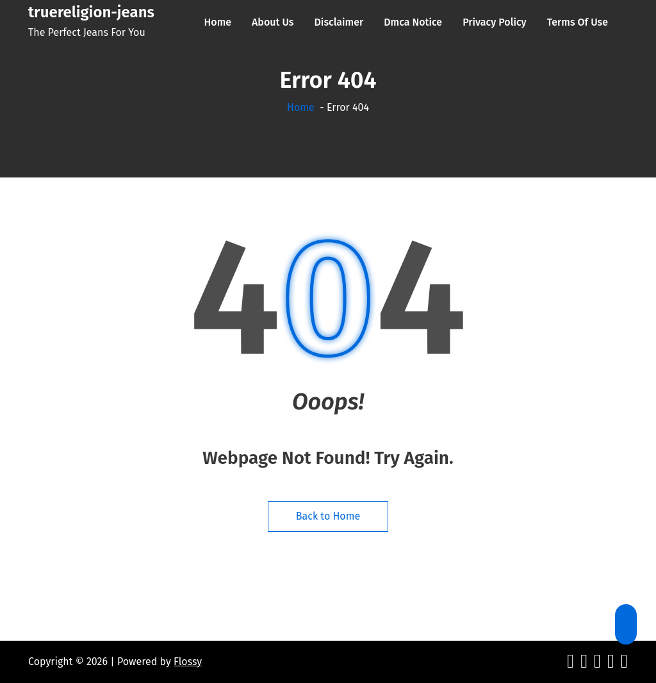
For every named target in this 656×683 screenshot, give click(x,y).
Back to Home (328, 516)
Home (301, 107)
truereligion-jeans (91, 12)
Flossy (188, 661)
